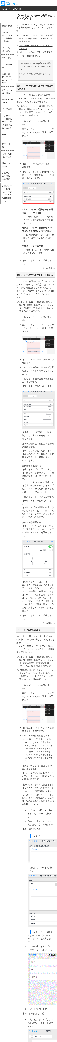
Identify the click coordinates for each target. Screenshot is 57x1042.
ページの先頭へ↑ (48, 268)
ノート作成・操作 (6, 49)
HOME (4, 9)
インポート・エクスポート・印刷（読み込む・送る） (7, 122)
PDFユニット (7, 136)
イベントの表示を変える (28, 56)
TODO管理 (16, 9)
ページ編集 (7, 109)
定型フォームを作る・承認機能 (7, 176)
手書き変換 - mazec (7, 101)
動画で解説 (7, 26)
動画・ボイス (7, 145)
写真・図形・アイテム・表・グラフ (7, 78)
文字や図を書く (7, 65)
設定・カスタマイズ (7, 164)
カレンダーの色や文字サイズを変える (34, 52)
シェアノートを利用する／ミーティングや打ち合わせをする (7, 193)
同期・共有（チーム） (7, 155)
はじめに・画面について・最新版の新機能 (7, 37)
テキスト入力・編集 (7, 91)
